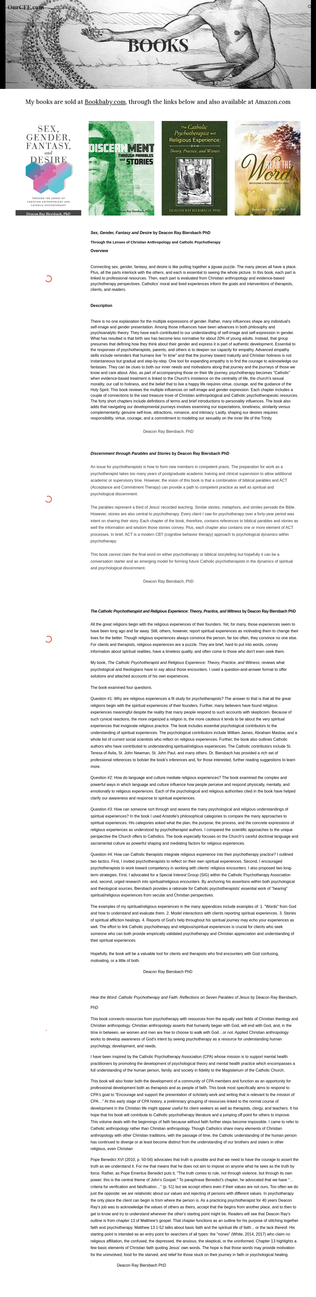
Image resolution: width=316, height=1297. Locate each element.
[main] (158, 44)
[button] (310, 7)
